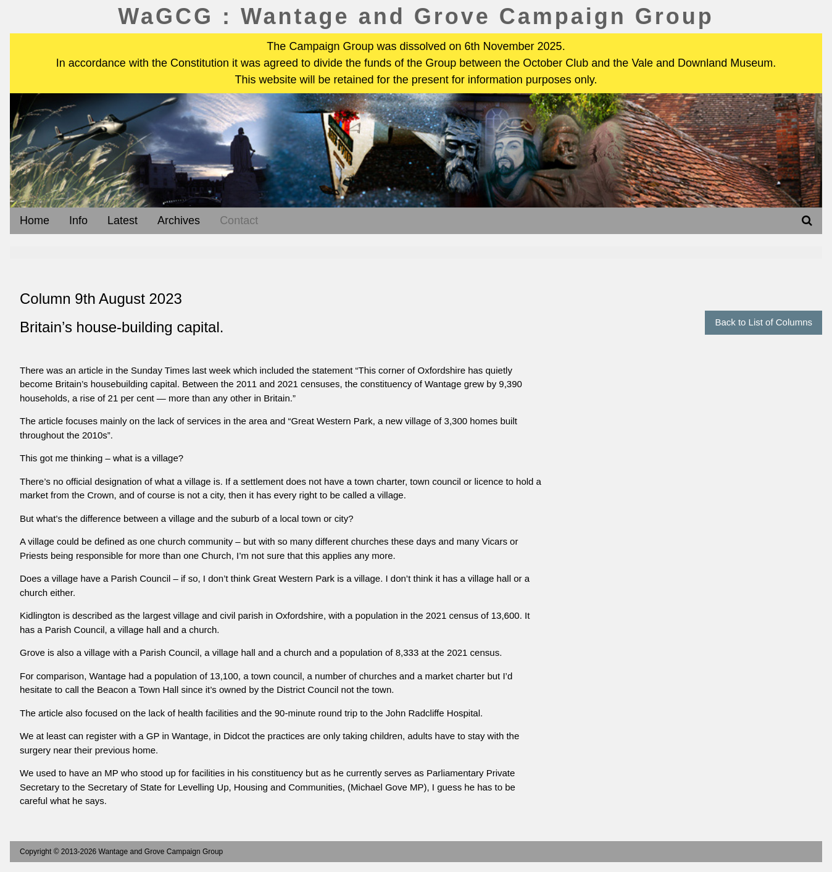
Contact (239, 220)
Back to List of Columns (763, 322)
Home (34, 220)
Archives (178, 220)
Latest (122, 220)
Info (78, 220)
